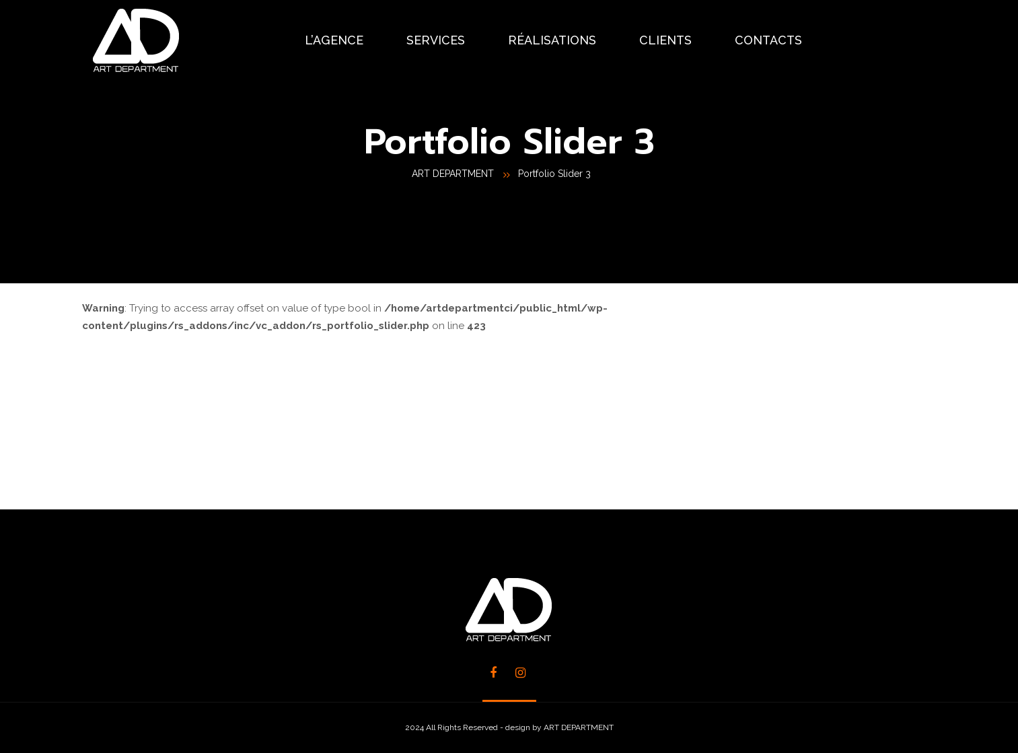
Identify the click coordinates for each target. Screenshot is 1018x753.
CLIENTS (665, 40)
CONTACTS (768, 40)
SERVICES (435, 40)
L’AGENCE (334, 40)
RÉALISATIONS (552, 40)
